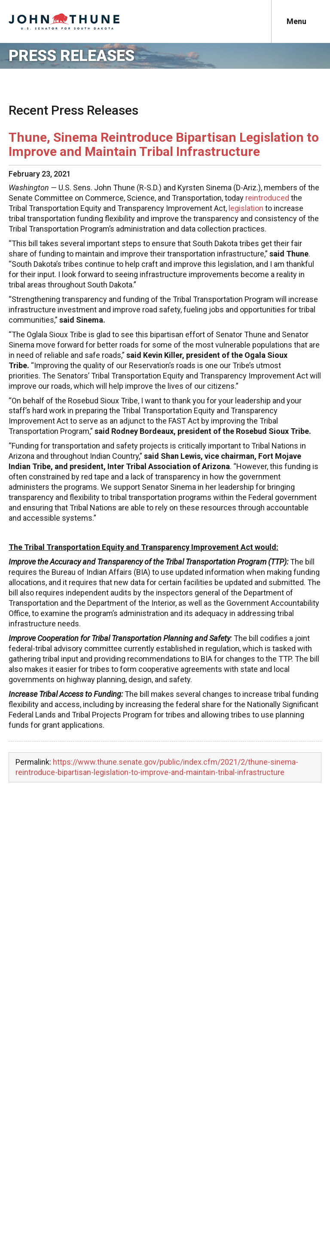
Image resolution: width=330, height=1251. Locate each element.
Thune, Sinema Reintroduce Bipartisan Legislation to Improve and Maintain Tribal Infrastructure (164, 144)
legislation (246, 208)
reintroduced (267, 197)
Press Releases (71, 56)
